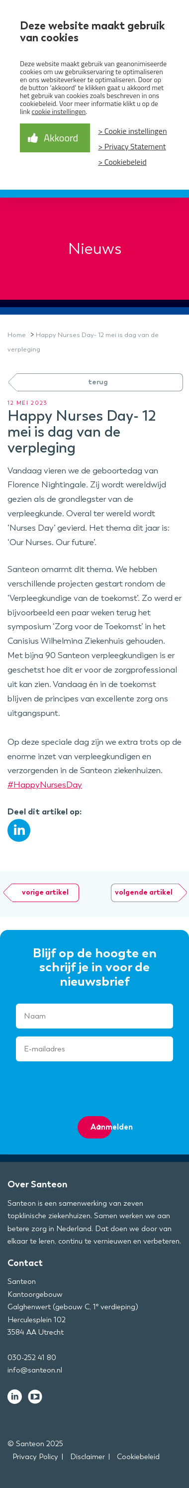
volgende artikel (144, 892)
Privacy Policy (35, 1456)
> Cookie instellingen (132, 131)
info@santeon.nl (34, 1370)
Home (16, 335)
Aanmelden (101, 1127)
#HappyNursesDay (44, 785)
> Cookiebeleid (122, 162)
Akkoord (61, 137)
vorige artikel (45, 892)
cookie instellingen (59, 111)
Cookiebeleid (138, 1456)
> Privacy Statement (132, 146)
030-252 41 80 (31, 1357)
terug (98, 382)
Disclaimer (87, 1456)
